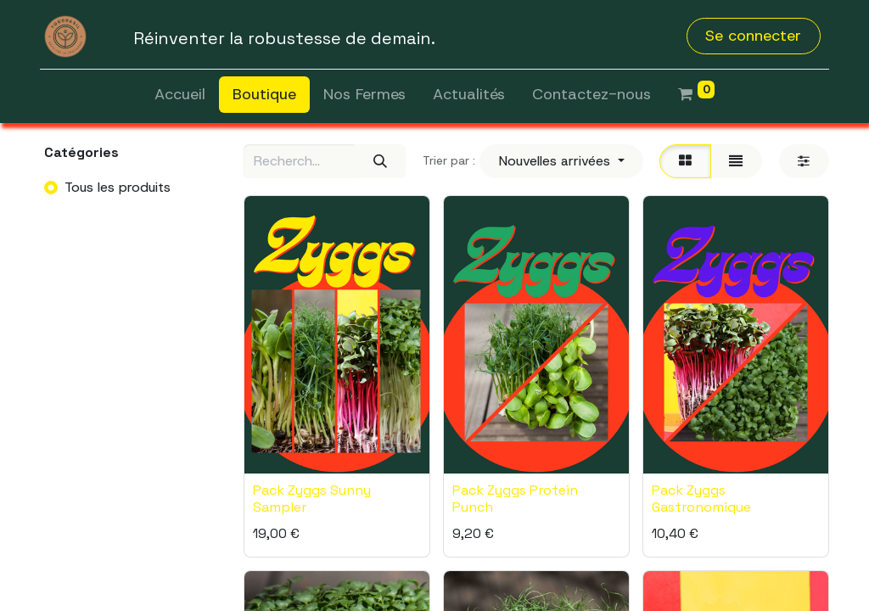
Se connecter (753, 35)
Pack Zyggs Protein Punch (515, 498)
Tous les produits (117, 187)
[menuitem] (180, 94)
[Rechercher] (380, 161)
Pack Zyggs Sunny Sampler (312, 498)
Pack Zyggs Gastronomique (701, 498)
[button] (561, 161)
